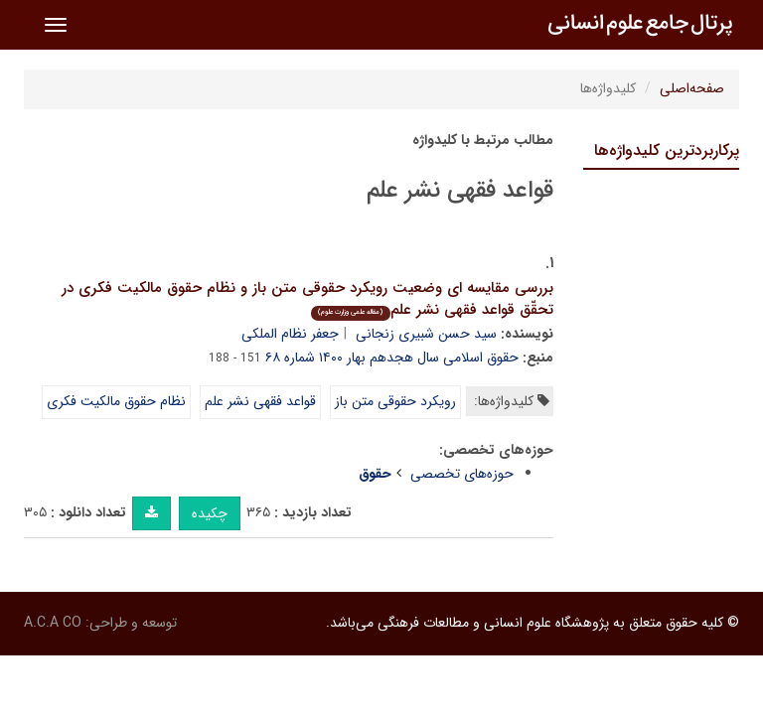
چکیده (210, 513)
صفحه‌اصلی (692, 88)
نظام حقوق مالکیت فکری (116, 401)
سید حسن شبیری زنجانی (426, 334)
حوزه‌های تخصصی (462, 474)
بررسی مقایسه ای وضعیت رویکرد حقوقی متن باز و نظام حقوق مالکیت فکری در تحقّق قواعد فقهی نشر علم (307, 299)
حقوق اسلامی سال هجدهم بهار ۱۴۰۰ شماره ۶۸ (392, 357)
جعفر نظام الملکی (290, 334)
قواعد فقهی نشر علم (260, 401)
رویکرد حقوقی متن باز (395, 401)
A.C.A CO (52, 623)
